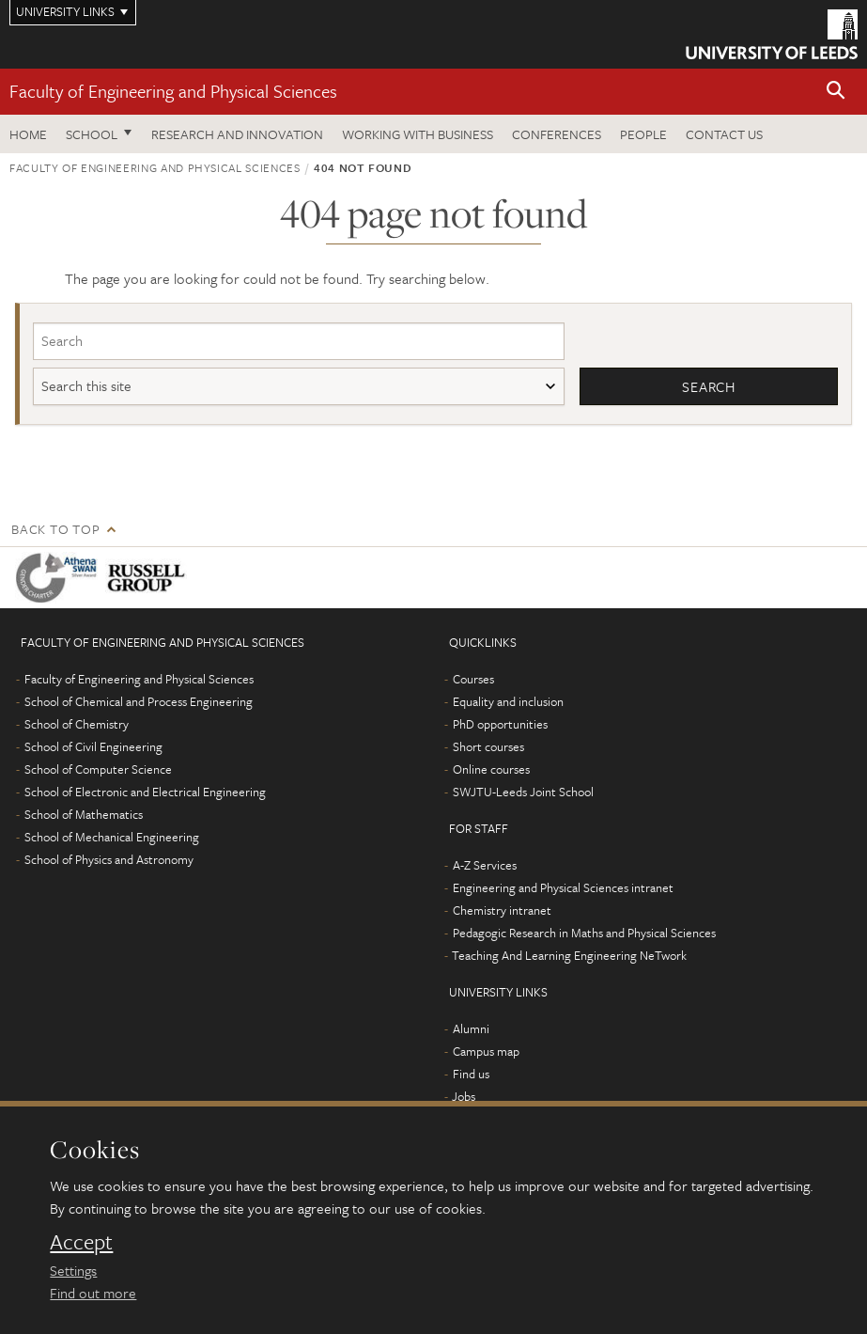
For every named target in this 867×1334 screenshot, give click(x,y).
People (643, 134)
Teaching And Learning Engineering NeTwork (569, 955)
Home (28, 134)
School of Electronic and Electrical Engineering (145, 791)
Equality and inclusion (508, 701)
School (91, 134)
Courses (473, 678)
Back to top (55, 529)
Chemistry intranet (502, 910)
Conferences (556, 134)
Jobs (463, 1096)
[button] (836, 91)
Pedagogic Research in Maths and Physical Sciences (584, 932)
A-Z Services (485, 864)
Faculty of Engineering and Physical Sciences (173, 90)
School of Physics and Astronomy (109, 859)
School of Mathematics (83, 814)
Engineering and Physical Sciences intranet (563, 887)
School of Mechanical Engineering (111, 836)
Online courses (491, 769)
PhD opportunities (500, 723)
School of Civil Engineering (93, 746)
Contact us (724, 134)
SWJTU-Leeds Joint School (523, 791)
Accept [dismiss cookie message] (81, 1242)
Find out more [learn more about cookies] (93, 1292)
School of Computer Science (98, 769)
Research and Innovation (237, 134)
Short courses (488, 746)
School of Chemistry (76, 723)
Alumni (471, 1028)
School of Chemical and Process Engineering (138, 701)
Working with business (417, 134)
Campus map (486, 1051)
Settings (73, 1270)
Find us (471, 1073)
